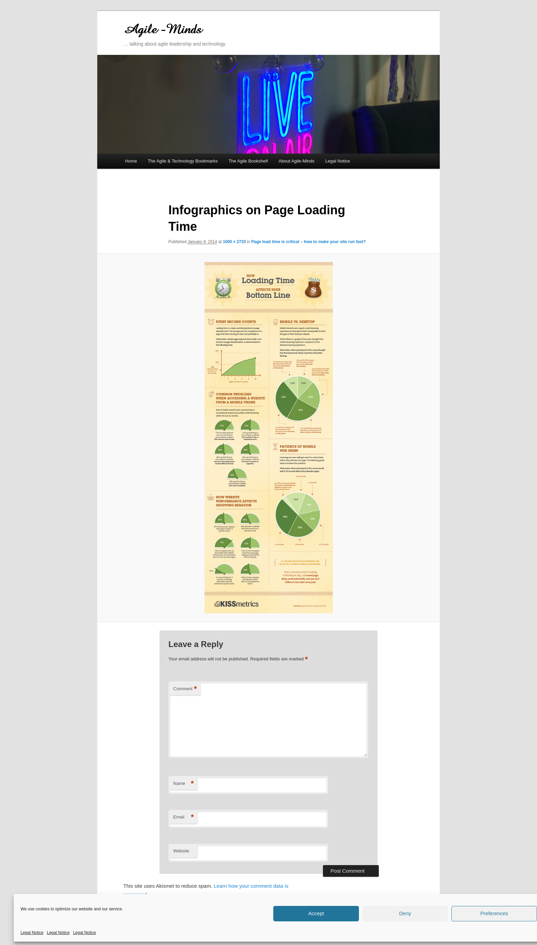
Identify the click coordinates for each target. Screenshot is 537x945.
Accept (316, 913)
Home (131, 161)
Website (181, 850)
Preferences (494, 913)
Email (183, 817)
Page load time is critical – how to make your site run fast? (308, 241)
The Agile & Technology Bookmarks (182, 161)
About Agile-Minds (297, 161)
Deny (405, 913)
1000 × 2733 (234, 241)
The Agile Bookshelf (248, 161)
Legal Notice (32, 932)
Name (183, 784)
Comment (185, 689)
